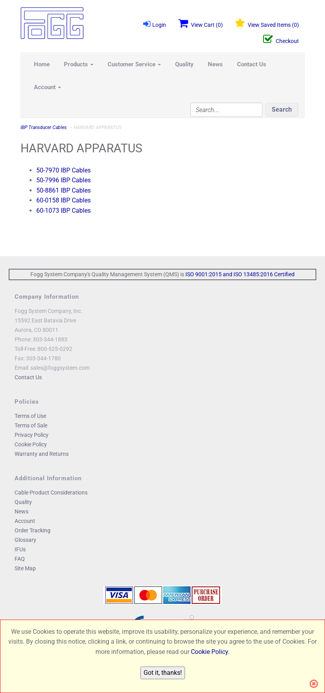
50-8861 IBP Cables (63, 190)
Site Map (25, 568)
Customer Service (134, 64)
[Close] (316, 684)
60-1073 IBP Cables (63, 210)
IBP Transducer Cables (44, 127)
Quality (184, 64)
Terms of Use (30, 416)
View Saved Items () (267, 23)
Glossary (25, 540)
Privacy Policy (32, 435)
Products (78, 64)
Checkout (281, 39)
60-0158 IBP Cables (63, 200)
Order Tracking (32, 530)
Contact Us (251, 64)
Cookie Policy (31, 444)
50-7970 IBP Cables (63, 170)
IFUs (20, 549)
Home (42, 64)
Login (154, 24)
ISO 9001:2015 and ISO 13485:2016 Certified (240, 274)
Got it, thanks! (163, 672)
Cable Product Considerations (51, 492)
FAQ (20, 559)
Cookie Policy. (210, 652)
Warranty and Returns (42, 454)
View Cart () (200, 23)
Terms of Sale (31, 425)
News (215, 64)
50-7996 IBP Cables (63, 180)
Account (47, 87)
